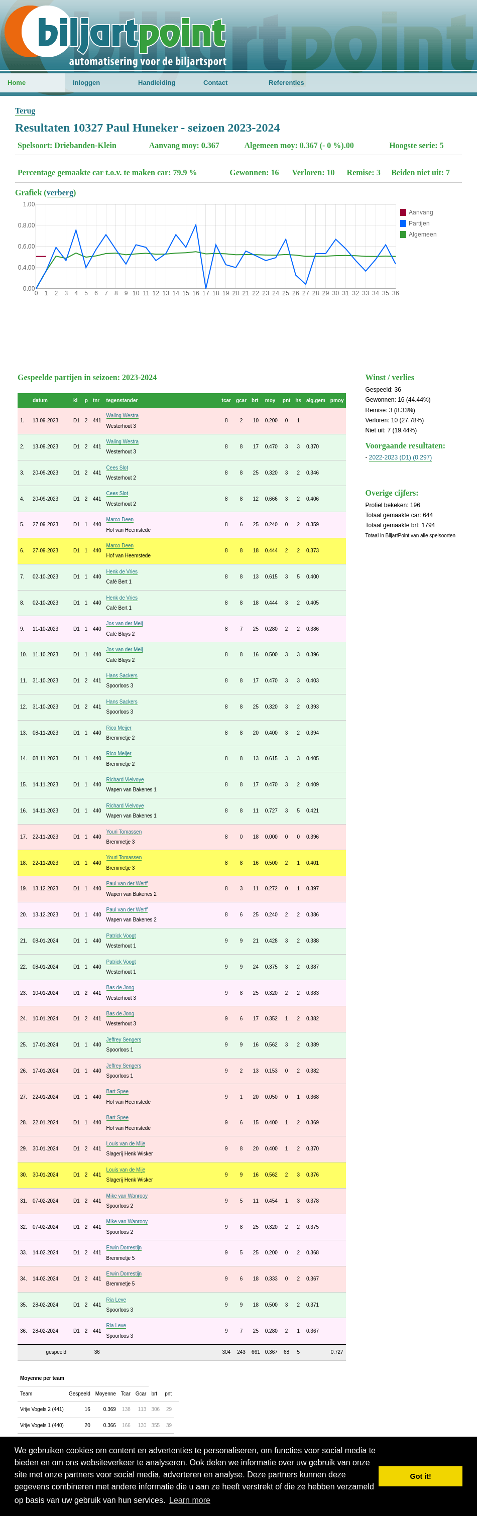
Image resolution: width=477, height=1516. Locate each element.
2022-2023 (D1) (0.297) (400, 457)
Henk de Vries (122, 571)
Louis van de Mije (126, 1143)
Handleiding (156, 82)
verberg (60, 192)
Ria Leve (116, 1300)
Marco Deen (120, 519)
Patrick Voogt (121, 936)
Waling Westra (122, 415)
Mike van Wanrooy (127, 1196)
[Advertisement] (238, 332)
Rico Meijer (119, 728)
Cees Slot (117, 468)
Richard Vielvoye (125, 779)
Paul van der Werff (127, 883)
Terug (25, 110)
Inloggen (86, 82)
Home (17, 82)
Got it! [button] (420, 1476)
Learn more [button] (189, 1500)
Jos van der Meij (124, 623)
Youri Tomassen (124, 832)
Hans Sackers (122, 675)
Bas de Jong (120, 987)
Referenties (286, 82)
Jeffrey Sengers (124, 1039)
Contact (215, 82)
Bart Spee (117, 1091)
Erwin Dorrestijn (124, 1247)
